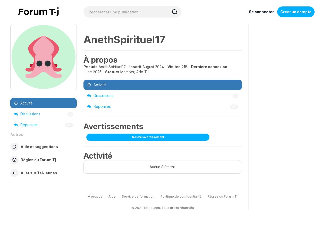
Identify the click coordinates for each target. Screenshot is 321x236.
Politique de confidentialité (181, 196)
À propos (95, 196)
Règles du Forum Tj (223, 196)
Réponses (43, 124)
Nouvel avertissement (148, 137)
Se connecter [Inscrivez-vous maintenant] (261, 12)
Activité (23, 103)
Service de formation (138, 196)
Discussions (43, 114)
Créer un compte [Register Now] (295, 12)
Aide (112, 196)
